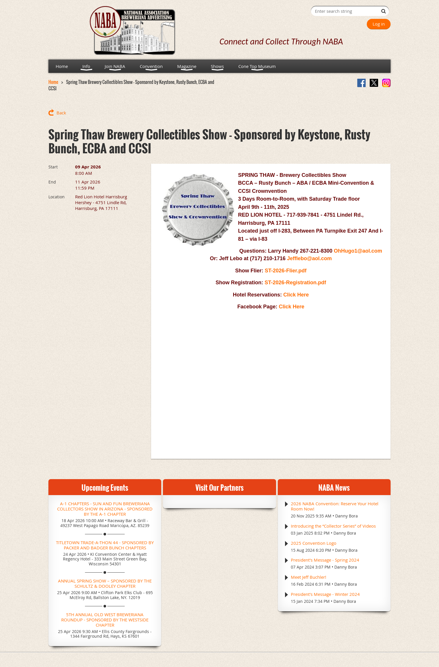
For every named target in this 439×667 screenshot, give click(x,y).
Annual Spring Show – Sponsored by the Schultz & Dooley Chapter (105, 583)
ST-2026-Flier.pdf (285, 271)
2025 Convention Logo (313, 543)
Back (61, 113)
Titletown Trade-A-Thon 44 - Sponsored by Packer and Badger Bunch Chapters (105, 545)
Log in (379, 24)
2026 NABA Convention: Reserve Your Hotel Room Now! (334, 506)
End (52, 182)
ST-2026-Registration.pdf (295, 282)
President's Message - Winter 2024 (325, 594)
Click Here (296, 295)
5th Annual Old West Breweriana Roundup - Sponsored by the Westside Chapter (104, 620)
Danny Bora (346, 516)
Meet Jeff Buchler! (308, 577)
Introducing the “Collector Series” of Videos (333, 526)
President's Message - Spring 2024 (325, 560)
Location (56, 196)
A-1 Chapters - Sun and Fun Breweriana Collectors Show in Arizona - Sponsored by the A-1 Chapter (105, 509)
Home (53, 82)
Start (53, 167)
